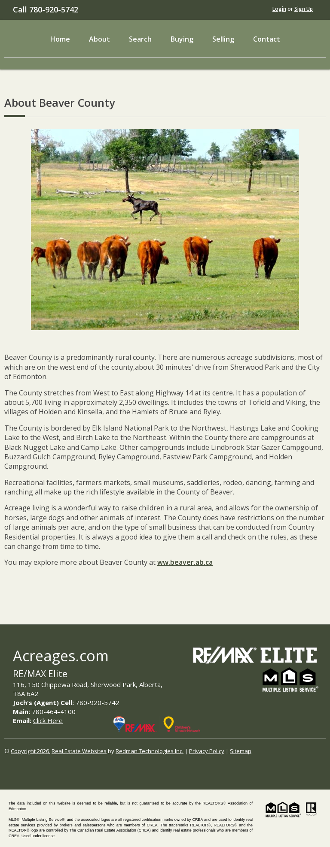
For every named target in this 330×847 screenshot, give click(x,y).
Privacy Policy (206, 751)
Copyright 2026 (30, 751)
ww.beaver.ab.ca (185, 562)
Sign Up (303, 8)
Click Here (48, 720)
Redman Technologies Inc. (149, 751)
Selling (223, 39)
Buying (182, 39)
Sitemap (240, 751)
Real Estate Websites (79, 751)
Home (60, 39)
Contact (266, 39)
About (99, 39)
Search (140, 39)
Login (279, 8)
